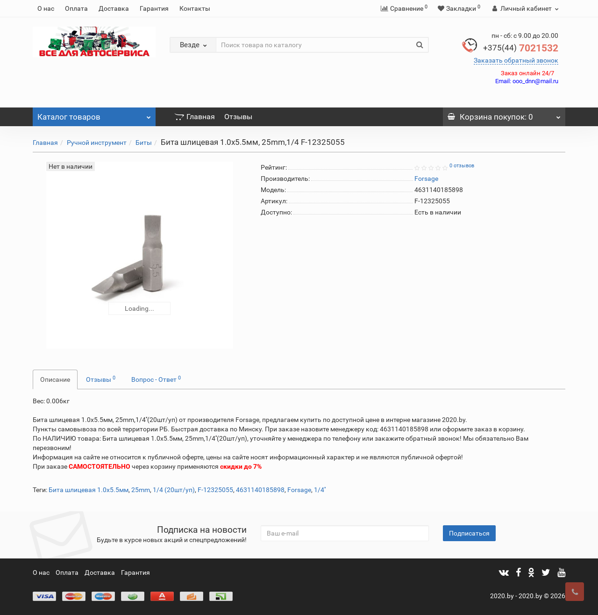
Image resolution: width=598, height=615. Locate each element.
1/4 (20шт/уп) (174, 489)
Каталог (94, 114)
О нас (45, 8)
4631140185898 (260, 489)
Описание (55, 379)
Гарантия (154, 8)
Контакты (194, 8)
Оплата (76, 8)
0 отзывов (461, 166)
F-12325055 (215, 489)
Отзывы (238, 116)
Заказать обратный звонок (516, 60)
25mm (140, 489)
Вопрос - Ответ (156, 379)
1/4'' (320, 489)
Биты (143, 142)
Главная (194, 116)
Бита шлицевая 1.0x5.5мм (88, 489)
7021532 (520, 48)
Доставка (114, 8)
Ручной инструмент (97, 142)
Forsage (299, 489)
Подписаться (469, 533)
